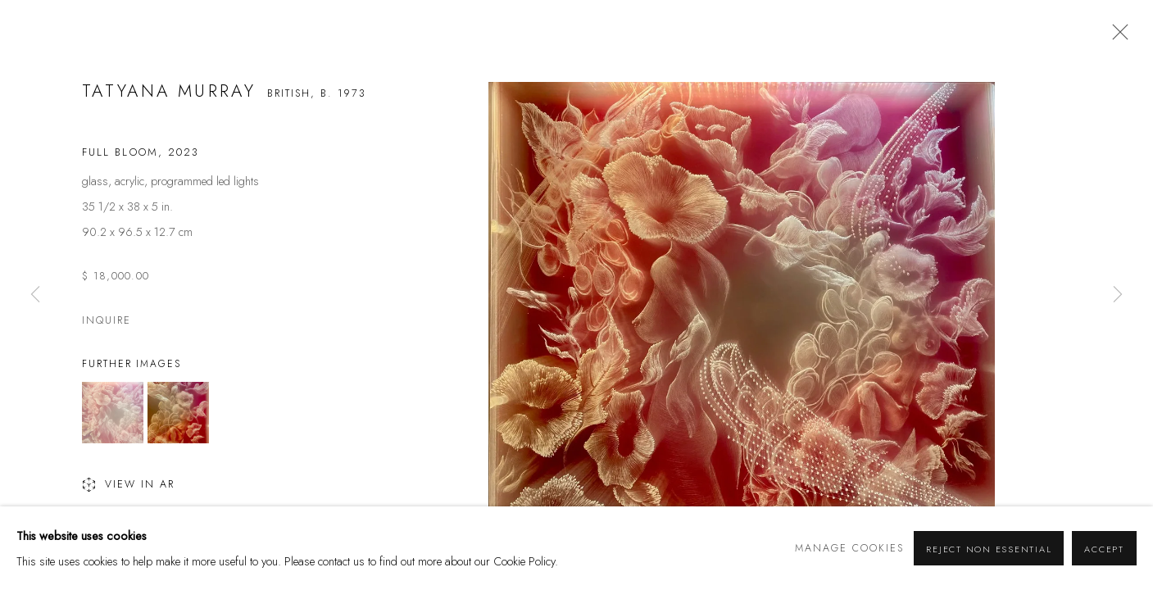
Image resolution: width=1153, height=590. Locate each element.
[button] (112, 412)
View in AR (128, 486)
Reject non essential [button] (988, 549)
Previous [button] (35, 295)
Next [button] (1118, 295)
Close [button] (1116, 37)
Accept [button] (1104, 549)
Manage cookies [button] (849, 548)
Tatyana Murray (169, 91)
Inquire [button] (106, 320)
